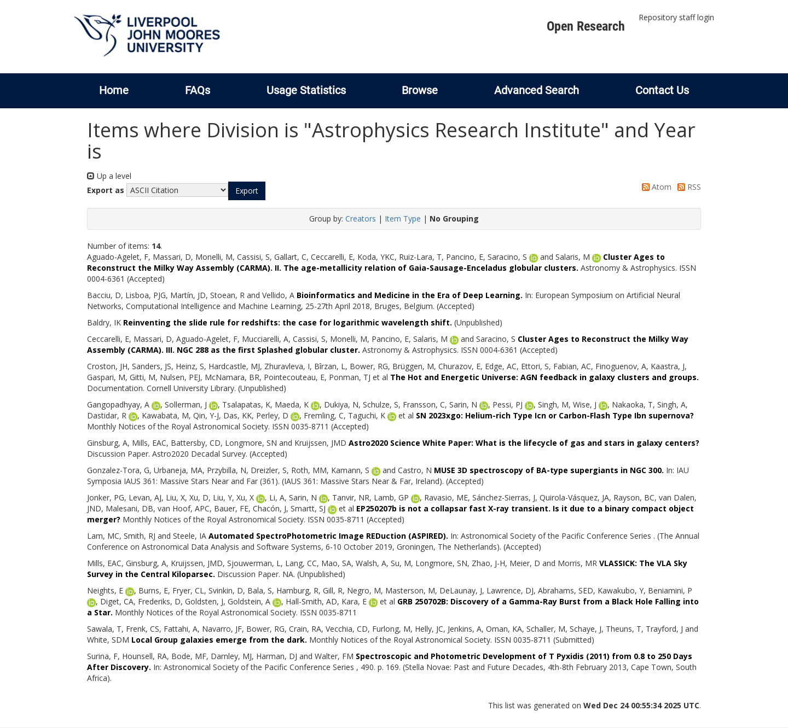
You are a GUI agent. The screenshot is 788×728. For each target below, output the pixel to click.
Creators (360, 218)
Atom (654, 187)
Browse (420, 90)
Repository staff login (676, 17)
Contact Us (662, 90)
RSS (687, 187)
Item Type (403, 218)
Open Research (586, 26)
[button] (246, 191)
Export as (105, 190)
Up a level (109, 176)
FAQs (197, 90)
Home (114, 90)
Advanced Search (536, 90)
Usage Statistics (306, 90)
